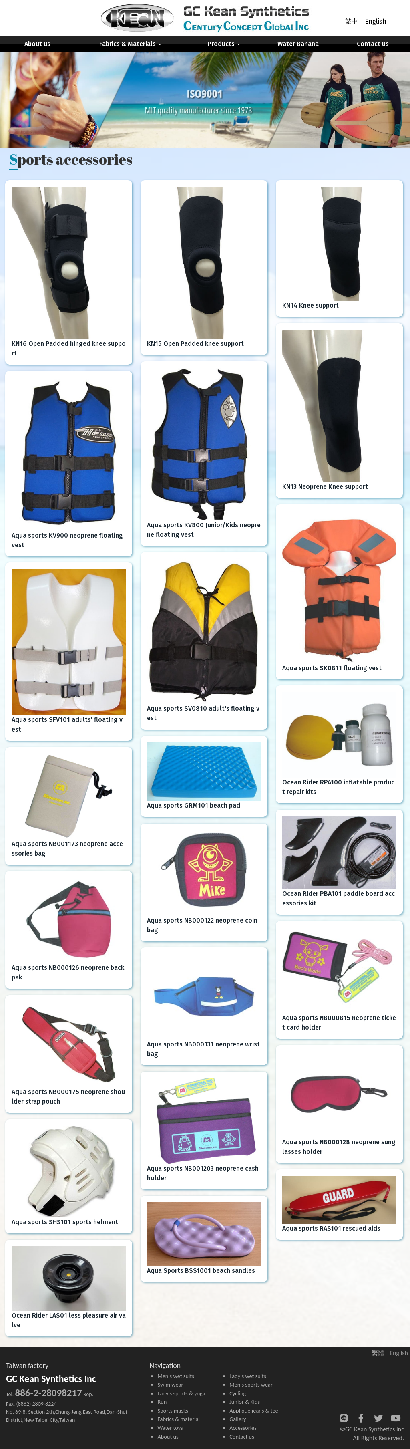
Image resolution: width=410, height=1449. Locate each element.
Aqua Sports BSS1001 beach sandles (201, 1270)
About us (37, 44)
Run (162, 1401)
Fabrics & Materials (130, 44)
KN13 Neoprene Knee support (325, 486)
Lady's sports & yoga (181, 1393)
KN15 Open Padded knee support (195, 343)
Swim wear (170, 1384)
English (375, 21)
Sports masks (172, 1410)
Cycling (237, 1393)
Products (223, 44)
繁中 (351, 21)
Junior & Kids (244, 1401)
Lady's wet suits (247, 1376)
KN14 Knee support (310, 305)
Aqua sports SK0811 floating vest (332, 668)
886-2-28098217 (48, 1393)
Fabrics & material (178, 1419)
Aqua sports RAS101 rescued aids (331, 1228)
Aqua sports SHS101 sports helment (65, 1222)
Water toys (170, 1427)
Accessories (243, 1427)
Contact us (373, 44)
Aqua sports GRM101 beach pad (193, 805)
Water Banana (298, 44)
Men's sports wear (251, 1384)
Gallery (237, 1419)
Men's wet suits (175, 1376)
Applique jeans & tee (253, 1410)
